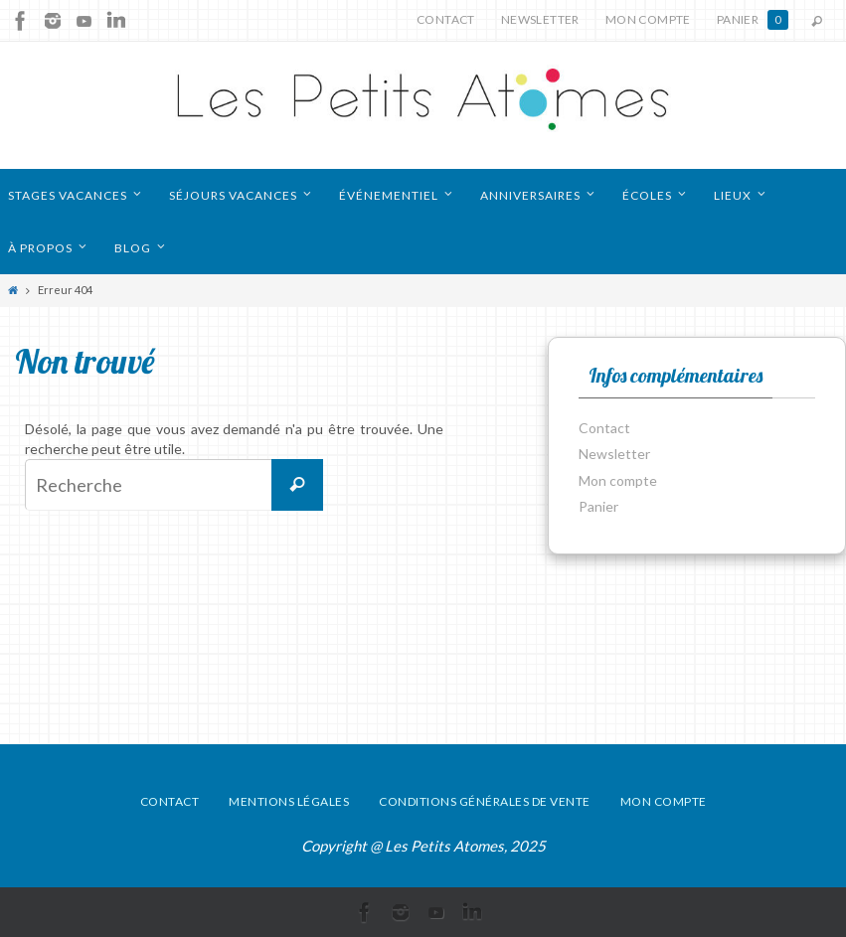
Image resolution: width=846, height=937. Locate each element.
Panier (752, 20)
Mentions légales (289, 801)
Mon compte (648, 19)
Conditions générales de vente (485, 801)
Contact (446, 19)
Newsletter (540, 19)
